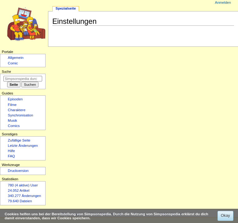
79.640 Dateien (20, 201)
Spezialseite (65, 8)
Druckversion (18, 171)
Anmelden (223, 2)
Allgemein (15, 57)
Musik (12, 120)
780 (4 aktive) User (23, 185)
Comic (13, 63)
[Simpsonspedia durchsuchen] (22, 78)
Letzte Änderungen (23, 145)
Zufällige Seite (19, 140)
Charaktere (16, 110)
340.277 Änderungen (24, 196)
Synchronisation (20, 115)
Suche (6, 71)
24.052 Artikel (18, 190)
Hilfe (11, 151)
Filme (12, 105)
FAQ (11, 156)
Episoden (15, 99)
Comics (14, 126)
